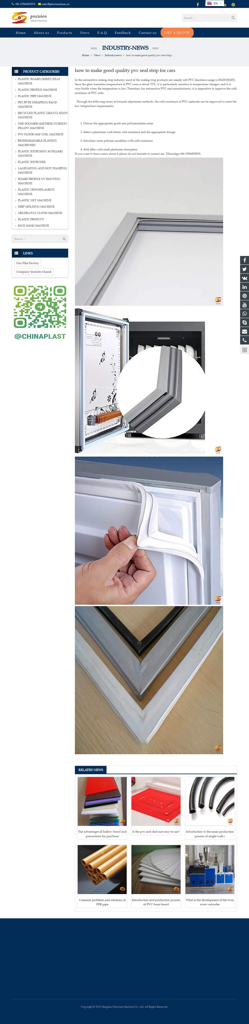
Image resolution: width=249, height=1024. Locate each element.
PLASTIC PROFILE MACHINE (37, 89)
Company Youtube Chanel (33, 272)
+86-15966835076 (25, 4)
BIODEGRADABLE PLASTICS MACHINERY (37, 143)
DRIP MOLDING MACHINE (36, 206)
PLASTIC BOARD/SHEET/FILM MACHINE (39, 81)
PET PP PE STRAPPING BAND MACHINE (37, 104)
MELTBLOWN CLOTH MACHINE (40, 213)
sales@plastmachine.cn (55, 4)
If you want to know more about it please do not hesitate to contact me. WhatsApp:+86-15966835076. (138, 153)
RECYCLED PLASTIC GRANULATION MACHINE (43, 115)
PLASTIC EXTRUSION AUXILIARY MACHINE (40, 153)
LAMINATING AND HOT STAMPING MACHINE (42, 170)
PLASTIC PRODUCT (31, 219)
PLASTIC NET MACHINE (34, 200)
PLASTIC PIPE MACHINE (34, 96)
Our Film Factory (27, 263)
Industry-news (124, 47)
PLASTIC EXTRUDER (31, 162)
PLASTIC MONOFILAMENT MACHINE (36, 192)
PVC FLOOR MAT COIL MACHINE (40, 134)
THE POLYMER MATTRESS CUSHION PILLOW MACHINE (42, 126)
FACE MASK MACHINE (33, 225)
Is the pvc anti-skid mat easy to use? (156, 831)
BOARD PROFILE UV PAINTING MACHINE (39, 181)
